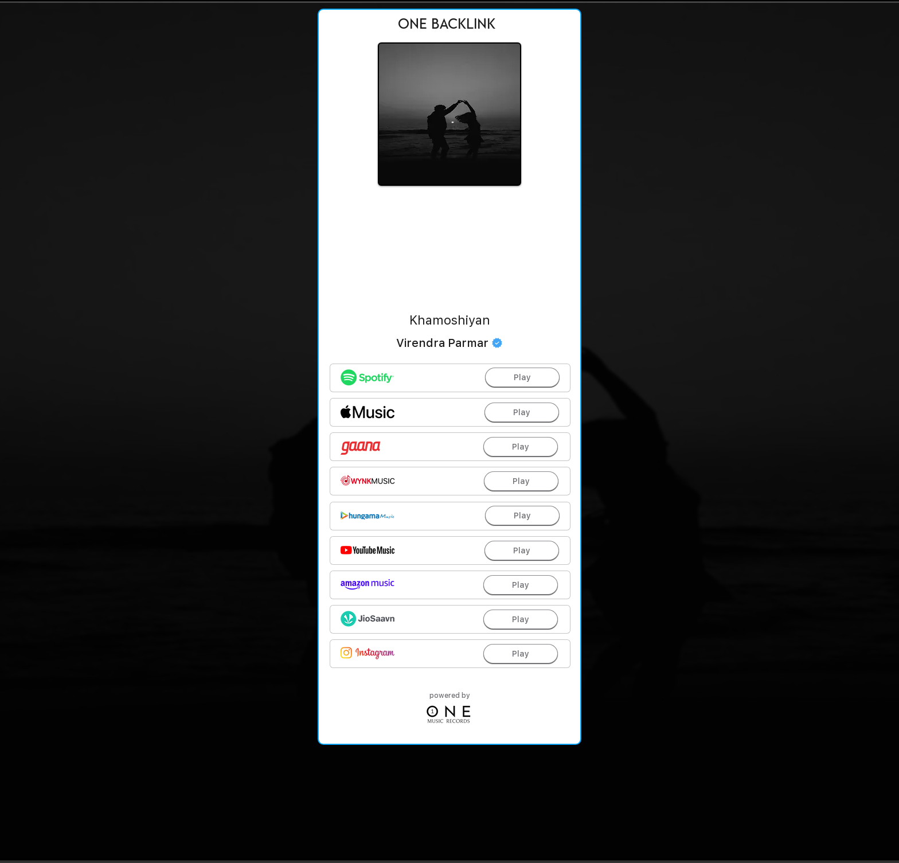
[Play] (522, 377)
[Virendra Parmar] (449, 343)
